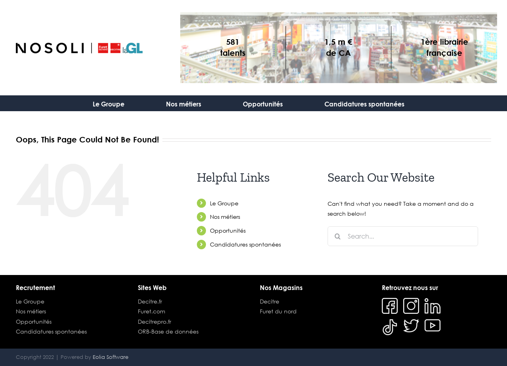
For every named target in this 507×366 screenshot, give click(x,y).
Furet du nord (278, 311)
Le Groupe (224, 203)
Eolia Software (110, 357)
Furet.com (151, 311)
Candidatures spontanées (245, 244)
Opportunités (228, 230)
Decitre (269, 301)
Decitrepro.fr (154, 321)
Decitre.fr (150, 301)
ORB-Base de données (168, 331)
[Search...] (403, 236)
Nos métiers (225, 216)
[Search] (337, 236)
